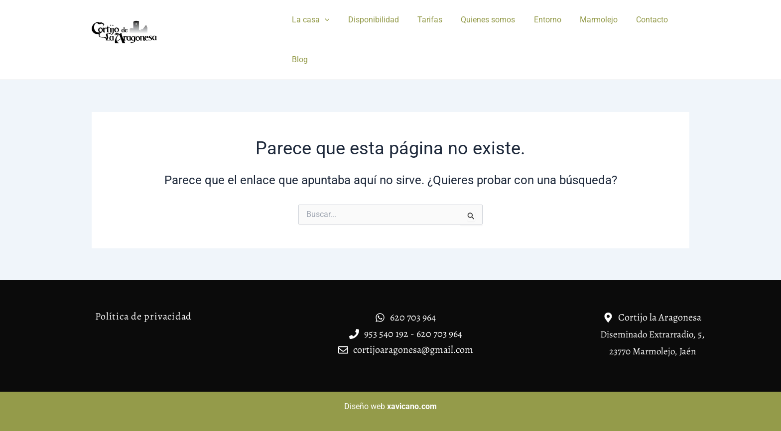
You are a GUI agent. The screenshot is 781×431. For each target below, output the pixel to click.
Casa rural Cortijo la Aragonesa (182, 51)
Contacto (635, 19)
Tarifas (423, 19)
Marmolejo (584, 19)
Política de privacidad (143, 316)
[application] (323, 20)
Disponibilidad (369, 19)
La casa (309, 20)
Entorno (535, 19)
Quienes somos (479, 19)
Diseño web (390, 406)
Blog (298, 59)
